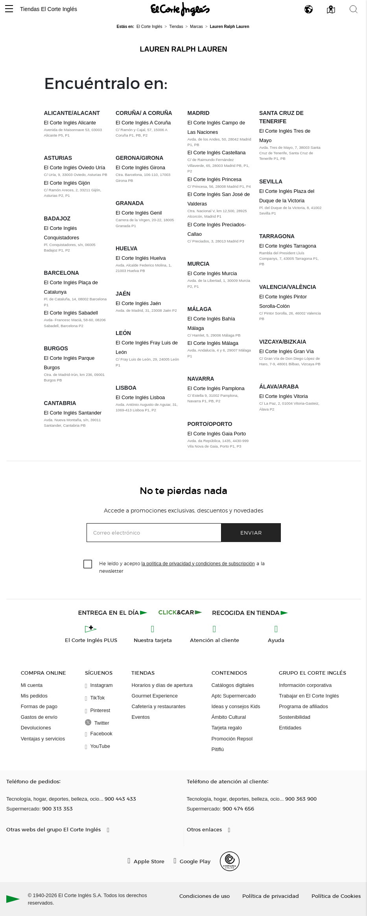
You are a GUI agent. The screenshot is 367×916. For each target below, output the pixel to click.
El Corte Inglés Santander (73, 413)
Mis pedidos (34, 696)
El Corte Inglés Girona (140, 167)
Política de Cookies (336, 895)
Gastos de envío (39, 717)
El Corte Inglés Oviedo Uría (74, 167)
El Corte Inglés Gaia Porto (217, 434)
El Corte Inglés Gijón (67, 183)
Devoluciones (36, 728)
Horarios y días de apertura (161, 685)
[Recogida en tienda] (250, 612)
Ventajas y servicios (43, 739)
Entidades (290, 728)
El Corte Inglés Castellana (217, 152)
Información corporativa (305, 685)
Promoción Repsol (232, 739)
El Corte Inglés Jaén (138, 303)
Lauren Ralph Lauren (183, 49)
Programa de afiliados (303, 706)
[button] (9, 9)
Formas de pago (39, 706)
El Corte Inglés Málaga (213, 343)
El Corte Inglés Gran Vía (286, 351)
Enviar (251, 532)
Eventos (140, 717)
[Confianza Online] (230, 861)
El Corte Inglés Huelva (141, 258)
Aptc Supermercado (234, 696)
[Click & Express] (113, 612)
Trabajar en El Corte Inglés (309, 696)
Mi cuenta (31, 685)
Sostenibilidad (294, 717)
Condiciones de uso (204, 895)
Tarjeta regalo (227, 728)
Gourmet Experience (154, 696)
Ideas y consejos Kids (236, 706)
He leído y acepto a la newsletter (182, 567)
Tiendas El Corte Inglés (48, 9)
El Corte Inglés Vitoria (283, 396)
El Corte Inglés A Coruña (143, 123)
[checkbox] (88, 564)
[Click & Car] (180, 612)
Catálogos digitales (233, 685)
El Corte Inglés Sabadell (71, 313)
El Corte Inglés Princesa (215, 179)
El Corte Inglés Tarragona (287, 246)
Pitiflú (218, 749)
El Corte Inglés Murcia (212, 273)
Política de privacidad (270, 895)
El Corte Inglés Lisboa (140, 397)
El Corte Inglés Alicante (70, 123)
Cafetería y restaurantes (158, 706)
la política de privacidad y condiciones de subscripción (198, 563)
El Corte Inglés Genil (139, 213)
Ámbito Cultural (229, 717)
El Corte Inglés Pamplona (216, 388)
